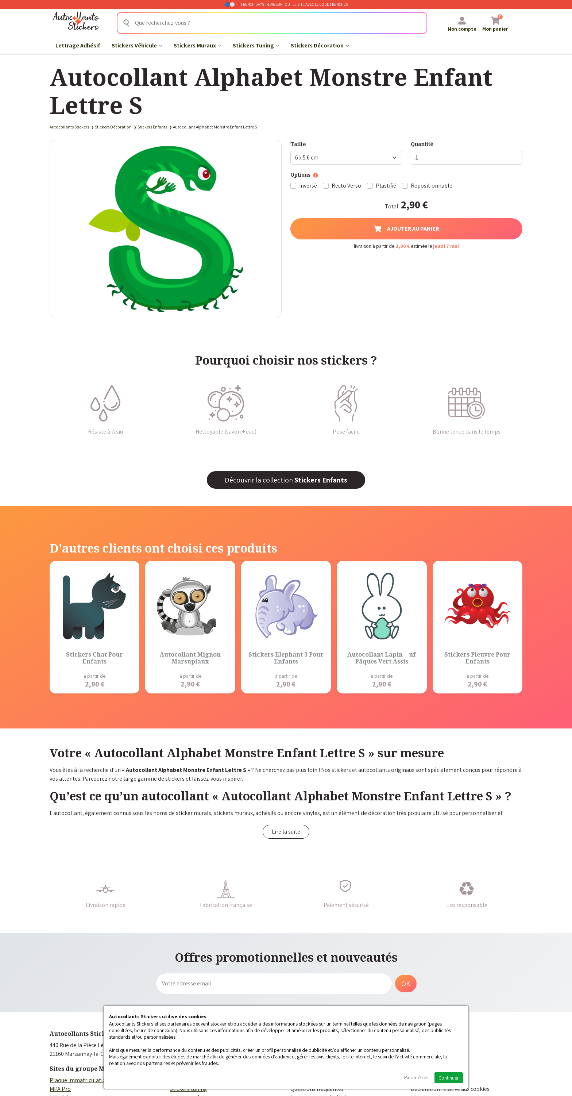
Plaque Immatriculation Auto (86, 1080)
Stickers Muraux (197, 45)
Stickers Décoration (320, 45)
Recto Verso (346, 185)
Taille (298, 144)
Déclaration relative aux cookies (450, 1089)
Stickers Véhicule (137, 45)
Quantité (422, 144)
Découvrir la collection (286, 480)
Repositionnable (431, 185)
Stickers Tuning (256, 45)
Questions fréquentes (317, 1089)
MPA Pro (60, 1089)
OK (405, 983)
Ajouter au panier (406, 228)
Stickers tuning (188, 1089)
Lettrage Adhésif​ (77, 45)
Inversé (308, 185)
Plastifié (386, 185)
